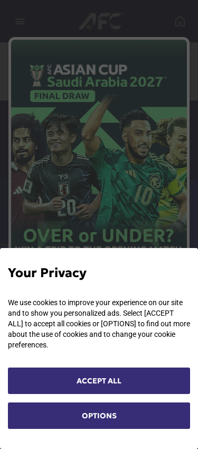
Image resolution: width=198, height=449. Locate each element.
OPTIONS (99, 415)
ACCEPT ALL (99, 381)
